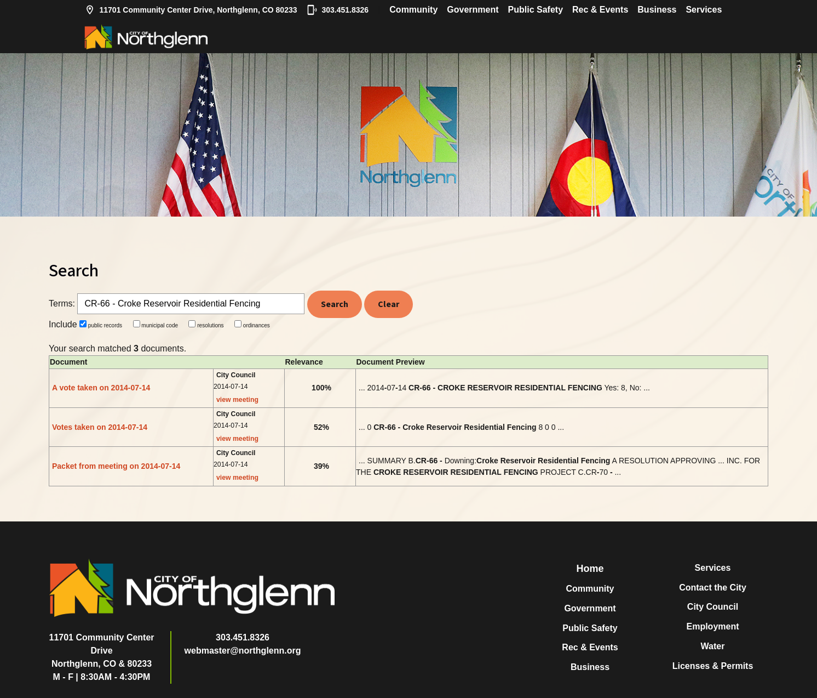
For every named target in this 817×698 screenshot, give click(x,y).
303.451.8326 (338, 9)
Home (589, 568)
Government (472, 9)
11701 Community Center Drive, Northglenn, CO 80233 (190, 9)
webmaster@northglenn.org (243, 650)
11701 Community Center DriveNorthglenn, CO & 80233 (101, 650)
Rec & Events (600, 9)
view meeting (237, 400)
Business (656, 9)
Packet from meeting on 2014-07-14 (116, 466)
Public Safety (535, 9)
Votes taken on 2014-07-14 (99, 427)
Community (413, 9)
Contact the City (712, 587)
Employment (712, 626)
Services (704, 9)
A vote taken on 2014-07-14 (101, 387)
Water (713, 646)
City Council (712, 606)
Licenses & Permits (712, 666)
